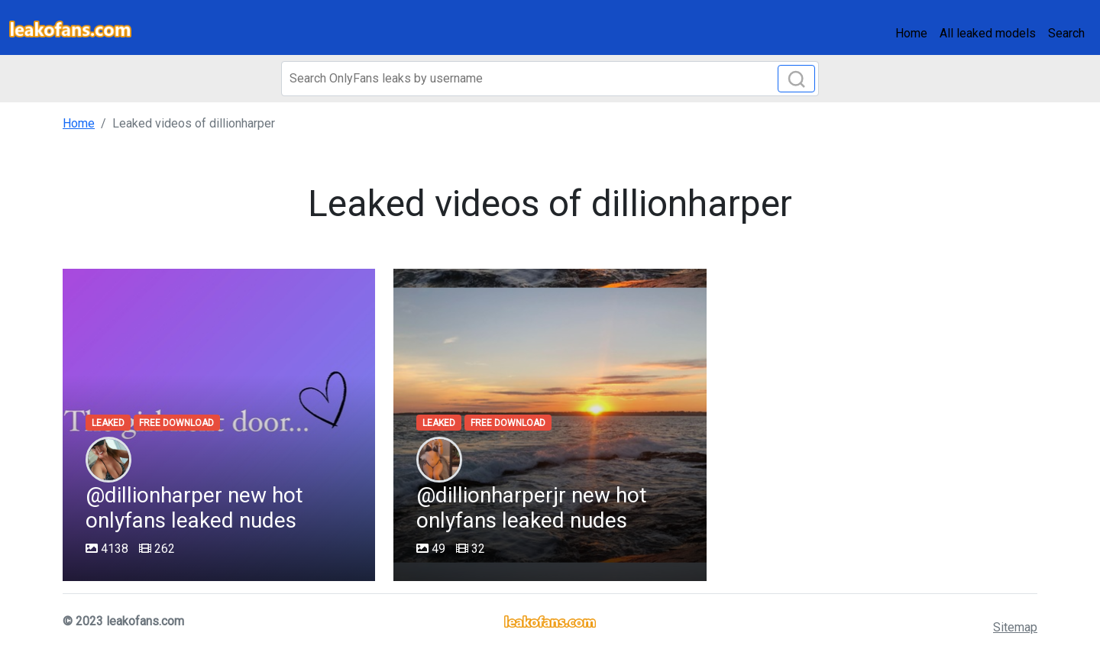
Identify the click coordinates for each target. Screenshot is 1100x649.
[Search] (550, 78)
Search (1066, 33)
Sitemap (1015, 627)
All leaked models (988, 33)
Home (911, 33)
